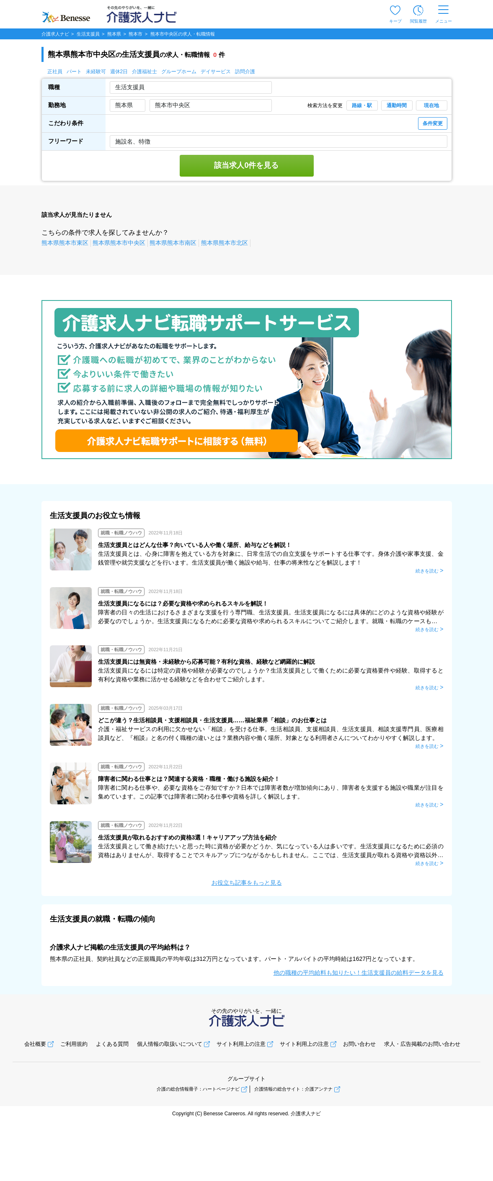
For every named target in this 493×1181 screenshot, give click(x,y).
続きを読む (427, 570)
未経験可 (96, 71)
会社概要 (35, 1044)
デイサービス (216, 71)
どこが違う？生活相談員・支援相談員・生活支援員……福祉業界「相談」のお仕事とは (212, 720)
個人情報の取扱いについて (169, 1044)
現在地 (431, 105)
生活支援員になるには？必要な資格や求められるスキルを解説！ (183, 603)
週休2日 (119, 71)
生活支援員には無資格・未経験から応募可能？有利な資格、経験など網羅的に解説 (206, 661)
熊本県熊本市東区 (64, 242)
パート (74, 71)
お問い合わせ (359, 1044)
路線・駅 (362, 105)
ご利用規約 (74, 1044)
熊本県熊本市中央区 (119, 242)
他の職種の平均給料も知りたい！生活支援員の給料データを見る (359, 972)
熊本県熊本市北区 (224, 242)
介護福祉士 (144, 71)
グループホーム (178, 71)
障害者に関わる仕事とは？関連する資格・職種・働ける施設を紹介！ (189, 778)
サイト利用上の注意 (241, 1044)
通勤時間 (397, 105)
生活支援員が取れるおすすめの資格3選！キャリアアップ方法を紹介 (187, 837)
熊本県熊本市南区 (173, 242)
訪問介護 (245, 71)
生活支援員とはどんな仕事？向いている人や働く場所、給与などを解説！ (195, 545)
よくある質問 (112, 1044)
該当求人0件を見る (246, 165)
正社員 (54, 71)
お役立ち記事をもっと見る (247, 882)
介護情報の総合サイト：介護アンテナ (293, 1088)
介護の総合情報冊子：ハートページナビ (198, 1088)
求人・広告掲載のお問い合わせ (422, 1044)
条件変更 (433, 123)
